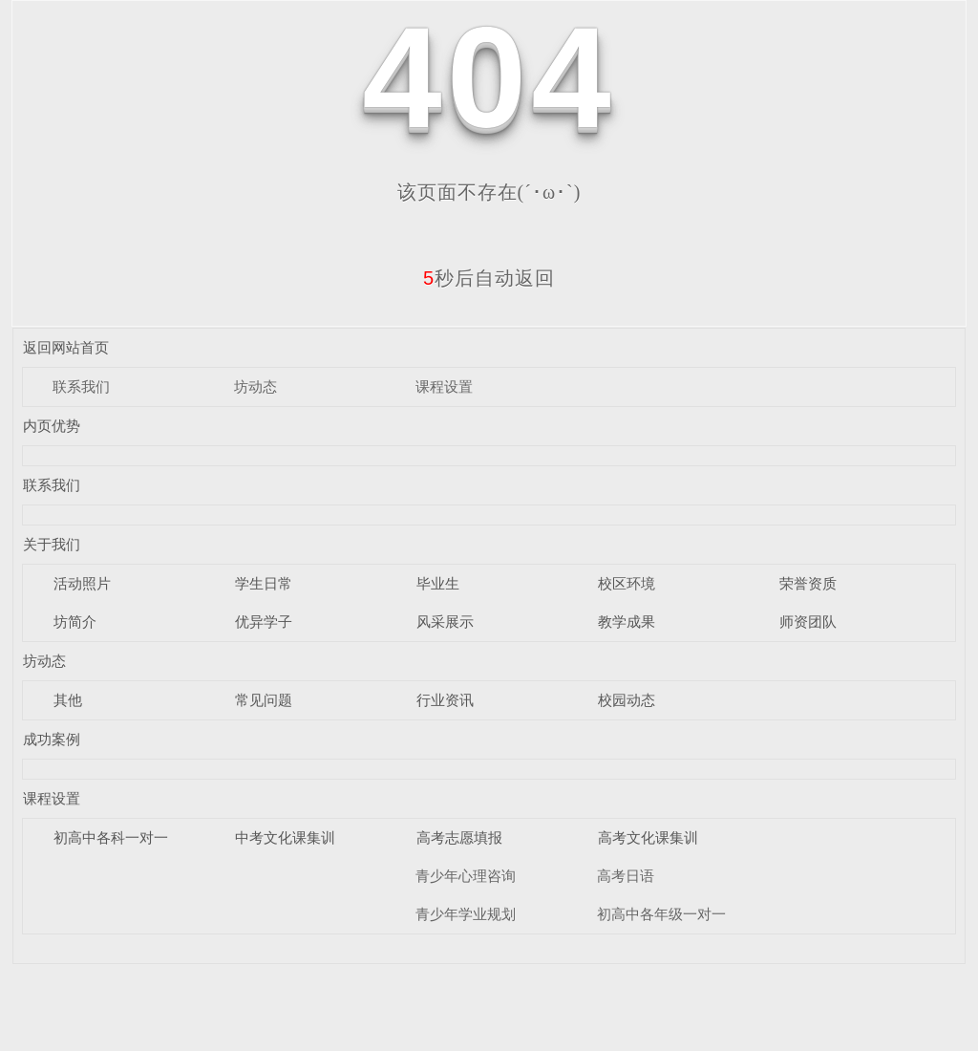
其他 (67, 700)
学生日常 (263, 583)
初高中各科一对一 (110, 837)
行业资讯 (445, 700)
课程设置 (444, 386)
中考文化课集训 (285, 837)
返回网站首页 (66, 347)
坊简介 (74, 621)
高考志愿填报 (459, 837)
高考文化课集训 (648, 837)
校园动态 (626, 700)
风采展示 (445, 621)
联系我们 (81, 386)
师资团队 (808, 621)
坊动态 (255, 386)
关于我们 (51, 544)
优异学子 (263, 621)
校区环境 (626, 583)
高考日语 (625, 876)
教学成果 (626, 621)
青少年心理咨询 (465, 876)
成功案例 (51, 739)
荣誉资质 (808, 583)
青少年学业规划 (465, 914)
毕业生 (437, 583)
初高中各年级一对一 (661, 914)
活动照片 (82, 583)
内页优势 (51, 426)
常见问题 (263, 700)
